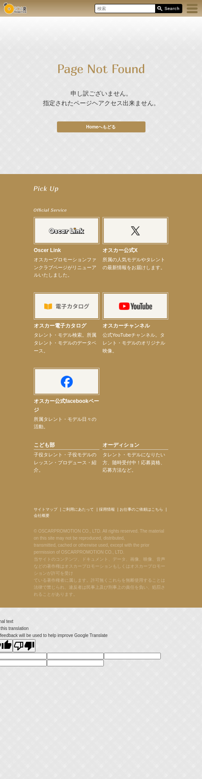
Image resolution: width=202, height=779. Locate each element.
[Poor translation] (24, 645)
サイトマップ (45, 509)
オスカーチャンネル (126, 326)
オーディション (121, 445)
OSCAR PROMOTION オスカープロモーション (15, 8)
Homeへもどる (101, 126)
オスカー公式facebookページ (66, 405)
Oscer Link (47, 250)
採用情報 (107, 509)
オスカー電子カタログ (60, 326)
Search (168, 9)
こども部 (44, 445)
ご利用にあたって (78, 509)
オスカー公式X (120, 250)
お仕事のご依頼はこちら (141, 509)
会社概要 (42, 515)
